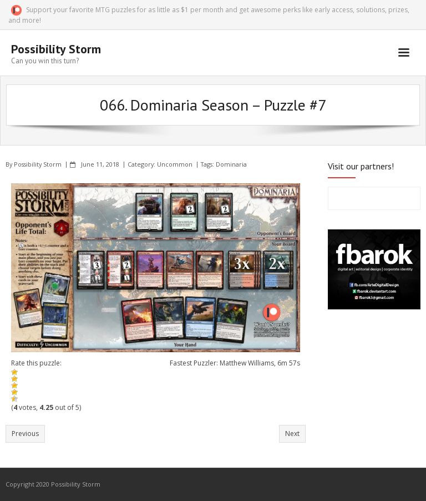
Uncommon (174, 164)
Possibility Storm (38, 164)
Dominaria (231, 164)
